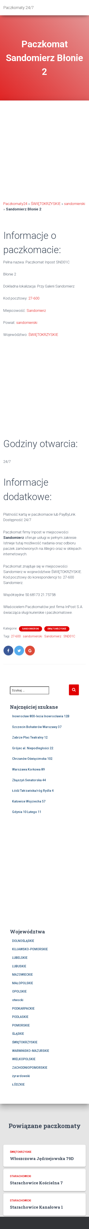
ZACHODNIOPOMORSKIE (29, 1067)
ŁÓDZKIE (18, 1084)
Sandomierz (36, 310)
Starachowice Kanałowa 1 (36, 1207)
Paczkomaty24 (15, 203)
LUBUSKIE (19, 966)
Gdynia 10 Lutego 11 (26, 812)
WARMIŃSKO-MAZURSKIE (30, 1051)
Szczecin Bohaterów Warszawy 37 (36, 727)
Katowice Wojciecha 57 (28, 801)
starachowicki (20, 1176)
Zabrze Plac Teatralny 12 (30, 737)
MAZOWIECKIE (22, 974)
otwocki (17, 1000)
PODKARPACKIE (23, 1008)
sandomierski (74, 203)
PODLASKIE (20, 1017)
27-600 (33, 298)
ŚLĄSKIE (18, 1033)
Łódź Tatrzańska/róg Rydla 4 (33, 790)
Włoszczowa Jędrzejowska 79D (42, 1158)
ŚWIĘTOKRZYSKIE (46, 203)
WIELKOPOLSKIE (23, 1059)
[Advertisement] (44, 151)
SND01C (69, 636)
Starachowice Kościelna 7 (36, 1182)
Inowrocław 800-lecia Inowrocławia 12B (40, 716)
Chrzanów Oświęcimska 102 (32, 758)
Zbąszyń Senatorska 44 (29, 780)
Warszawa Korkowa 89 (28, 769)
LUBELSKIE (20, 957)
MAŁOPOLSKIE (22, 983)
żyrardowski (21, 1076)
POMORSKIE (21, 1025)
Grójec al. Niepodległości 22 (32, 748)
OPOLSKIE (19, 991)
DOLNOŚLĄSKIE (23, 941)
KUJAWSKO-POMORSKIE (30, 949)
